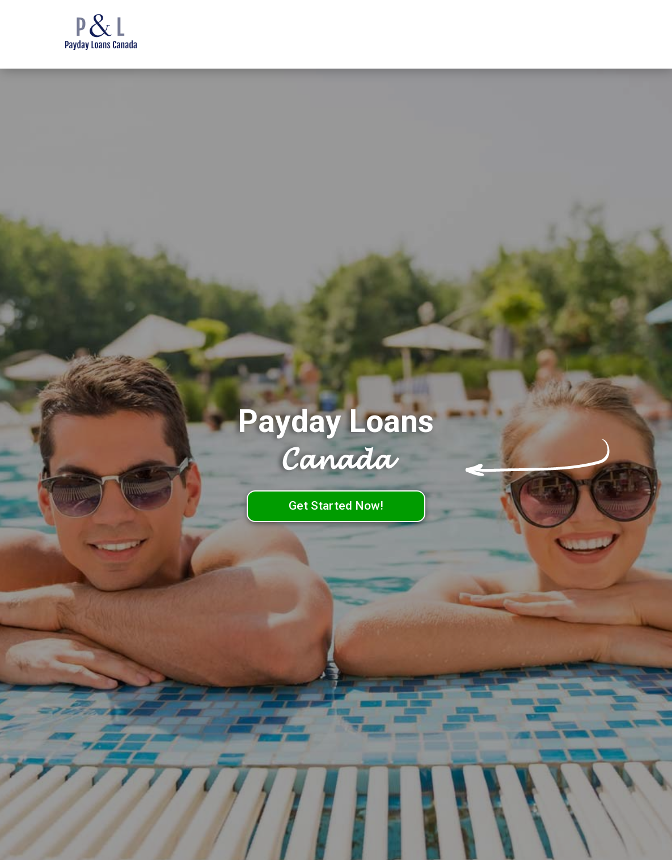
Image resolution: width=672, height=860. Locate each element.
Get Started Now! (336, 505)
